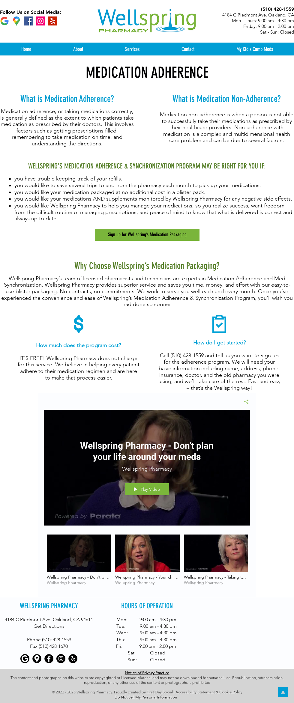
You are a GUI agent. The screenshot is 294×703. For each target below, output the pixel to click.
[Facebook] (28, 20)
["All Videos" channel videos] (147, 561)
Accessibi (184, 692)
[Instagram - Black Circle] (60, 658)
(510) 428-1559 (187, 355)
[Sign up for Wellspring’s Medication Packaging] (147, 235)
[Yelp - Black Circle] (72, 658)
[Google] (4, 20)
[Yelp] (52, 20)
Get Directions (49, 626)
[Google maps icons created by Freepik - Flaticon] (16, 20)
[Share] (244, 401)
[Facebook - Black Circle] (48, 658)
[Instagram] (40, 20)
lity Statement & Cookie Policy (217, 692)
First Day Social (160, 692)
